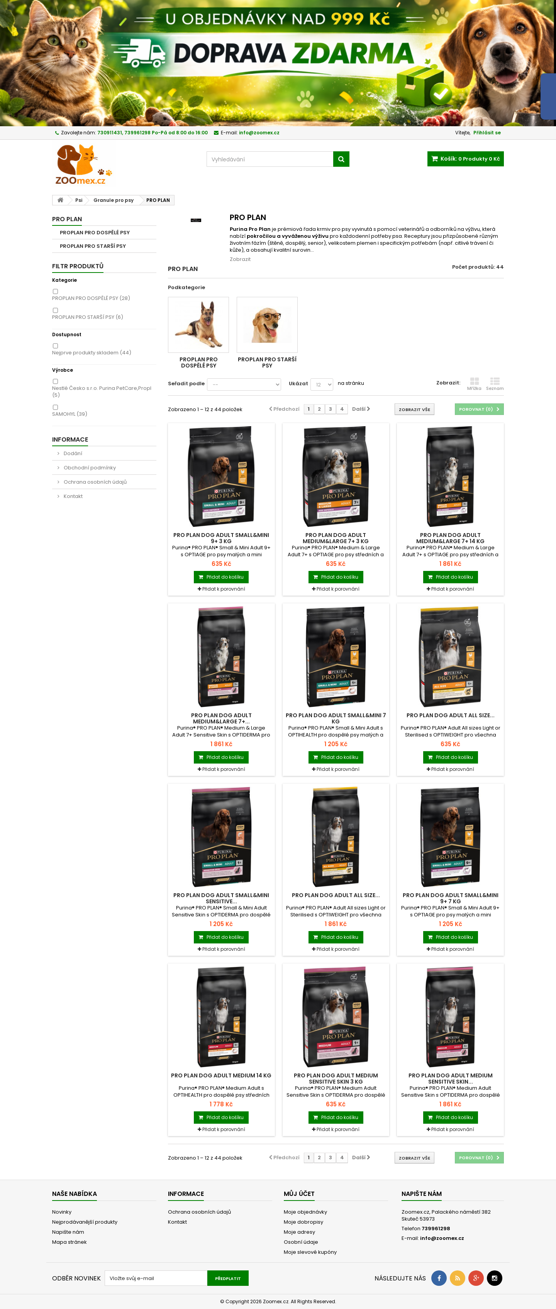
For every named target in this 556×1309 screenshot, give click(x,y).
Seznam (495, 384)
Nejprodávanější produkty (84, 1222)
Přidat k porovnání (223, 589)
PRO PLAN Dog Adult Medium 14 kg (221, 1075)
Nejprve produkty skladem (91, 352)
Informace (70, 439)
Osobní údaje (301, 1242)
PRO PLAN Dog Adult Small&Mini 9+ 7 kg (450, 898)
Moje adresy (299, 1232)
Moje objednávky (305, 1212)
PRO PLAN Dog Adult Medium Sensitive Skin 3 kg (336, 1078)
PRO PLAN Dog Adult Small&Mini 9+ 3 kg (221, 538)
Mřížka (474, 384)
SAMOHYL (69, 414)
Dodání (72, 453)
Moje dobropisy (303, 1222)
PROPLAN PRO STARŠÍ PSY (93, 246)
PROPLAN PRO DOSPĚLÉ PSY (95, 232)
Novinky (61, 1212)
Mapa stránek (69, 1242)
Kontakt (73, 496)
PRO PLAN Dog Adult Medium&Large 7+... (221, 718)
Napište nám (68, 1232)
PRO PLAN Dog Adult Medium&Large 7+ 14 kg (450, 538)
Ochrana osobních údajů (95, 482)
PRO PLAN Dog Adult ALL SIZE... (451, 715)
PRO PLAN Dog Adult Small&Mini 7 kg (336, 718)
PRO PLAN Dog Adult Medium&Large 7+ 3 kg (336, 538)
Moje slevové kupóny (310, 1252)
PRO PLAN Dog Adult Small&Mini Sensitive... (221, 898)
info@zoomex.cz (442, 1238)
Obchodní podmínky (89, 467)
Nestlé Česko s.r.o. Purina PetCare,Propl (101, 391)
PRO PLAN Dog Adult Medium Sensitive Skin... (451, 1078)
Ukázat (298, 383)
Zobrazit (240, 259)
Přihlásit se (487, 132)
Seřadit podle (186, 383)
